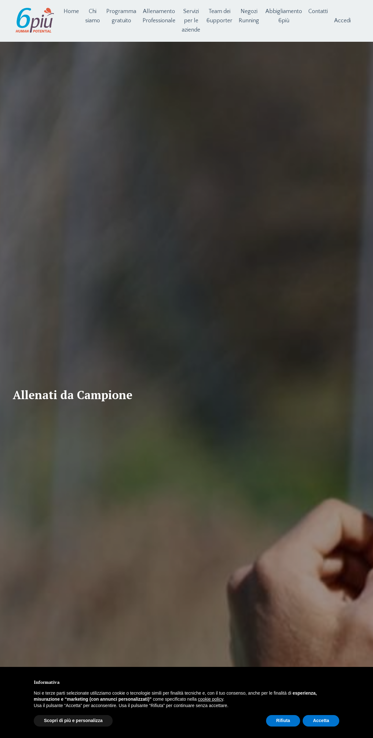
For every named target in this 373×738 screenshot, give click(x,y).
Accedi (342, 21)
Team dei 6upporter (219, 16)
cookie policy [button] (210, 699)
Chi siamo (92, 16)
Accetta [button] (321, 720)
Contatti (318, 11)
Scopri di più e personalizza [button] (73, 720)
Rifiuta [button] (283, 720)
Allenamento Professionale (159, 16)
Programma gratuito (121, 16)
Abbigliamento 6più (283, 16)
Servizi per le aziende (191, 20)
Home (71, 11)
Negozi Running (249, 16)
